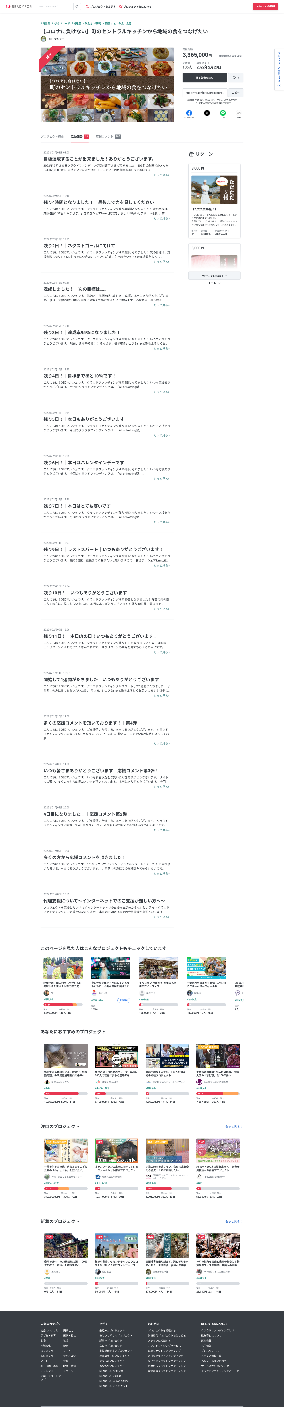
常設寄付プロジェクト (112, 1366)
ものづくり (47, 1355)
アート (44, 1360)
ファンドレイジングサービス (164, 1345)
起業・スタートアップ (51, 1378)
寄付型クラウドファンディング (165, 1355)
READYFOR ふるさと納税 (113, 1381)
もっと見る (232, 1126)
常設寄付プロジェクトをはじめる (167, 1335)
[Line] (223, 113)
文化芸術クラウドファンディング (167, 1360)
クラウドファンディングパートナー (221, 1371)
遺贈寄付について (211, 1335)
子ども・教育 (48, 1335)
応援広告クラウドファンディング (167, 1366)
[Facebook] (189, 113)
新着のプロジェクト (110, 1340)
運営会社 (206, 1340)
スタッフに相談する (159, 1340)
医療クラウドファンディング (164, 1350)
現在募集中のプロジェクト (114, 1355)
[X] (207, 113)
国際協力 (68, 1330)
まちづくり (47, 1350)
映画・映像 (69, 1366)
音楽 (65, 1360)
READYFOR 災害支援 (111, 1371)
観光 (65, 1345)
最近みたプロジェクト (112, 1330)
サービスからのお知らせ (215, 1366)
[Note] (239, 113)
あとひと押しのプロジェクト (115, 1335)
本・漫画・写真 (49, 1366)
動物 (43, 1340)
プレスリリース (210, 1350)
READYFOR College (110, 1375)
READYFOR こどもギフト (113, 1386)
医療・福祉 (69, 1335)
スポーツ (68, 1371)
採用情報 (206, 1345)
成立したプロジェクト (112, 1360)
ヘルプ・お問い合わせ (214, 1360)
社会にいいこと (49, 1330)
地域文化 (46, 1345)
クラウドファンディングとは (217, 1330)
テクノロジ (69, 1355)
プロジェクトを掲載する (162, 1330)
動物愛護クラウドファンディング (167, 1371)
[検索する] (77, 6)
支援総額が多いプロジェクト (115, 1350)
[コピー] (235, 92)
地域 (65, 1340)
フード (67, 1350)
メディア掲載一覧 (211, 1355)
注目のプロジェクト (110, 1345)
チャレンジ (47, 1371)
